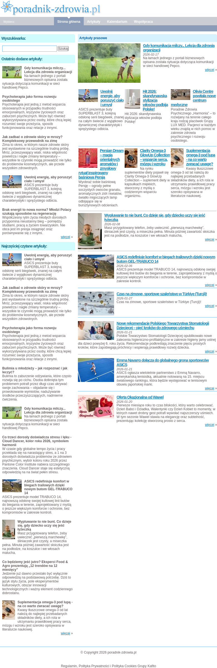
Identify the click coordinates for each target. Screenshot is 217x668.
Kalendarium (117, 22)
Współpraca (143, 22)
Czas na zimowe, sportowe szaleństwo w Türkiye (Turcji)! (162, 294)
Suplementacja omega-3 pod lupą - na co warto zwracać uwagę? (200, 157)
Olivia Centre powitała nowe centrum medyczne (193, 98)
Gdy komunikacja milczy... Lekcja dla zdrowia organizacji (48, 70)
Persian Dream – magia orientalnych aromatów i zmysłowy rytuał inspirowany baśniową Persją (101, 163)
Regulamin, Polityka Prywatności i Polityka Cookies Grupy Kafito (108, 666)
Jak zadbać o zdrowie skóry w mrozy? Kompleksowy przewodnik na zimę (32, 139)
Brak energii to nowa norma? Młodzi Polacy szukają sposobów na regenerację (36, 212)
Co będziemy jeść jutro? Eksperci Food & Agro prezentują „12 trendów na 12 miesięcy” (35, 566)
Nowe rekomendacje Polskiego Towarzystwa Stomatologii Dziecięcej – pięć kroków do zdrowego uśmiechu (163, 325)
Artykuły (93, 22)
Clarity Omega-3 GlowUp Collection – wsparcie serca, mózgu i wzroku (155, 157)
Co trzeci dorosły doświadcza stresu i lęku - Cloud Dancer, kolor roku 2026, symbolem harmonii (36, 441)
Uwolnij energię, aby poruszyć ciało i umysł (112, 98)
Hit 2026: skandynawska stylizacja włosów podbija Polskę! (155, 100)
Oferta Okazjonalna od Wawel (140, 397)
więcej (209, 70)
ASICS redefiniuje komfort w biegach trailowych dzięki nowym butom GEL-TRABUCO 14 (48, 487)
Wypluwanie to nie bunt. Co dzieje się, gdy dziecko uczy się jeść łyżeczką (44, 525)
